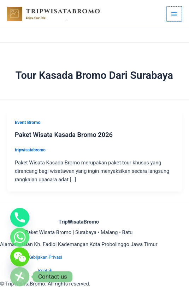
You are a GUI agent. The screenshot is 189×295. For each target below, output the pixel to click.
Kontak (45, 270)
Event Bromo (28, 122)
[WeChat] (19, 254)
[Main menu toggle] (174, 14)
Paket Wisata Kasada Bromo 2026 (64, 134)
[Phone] (19, 211)
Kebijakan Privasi (45, 257)
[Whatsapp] (19, 233)
